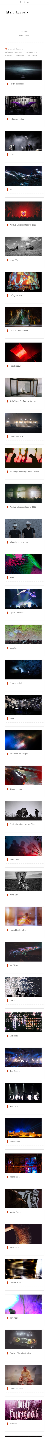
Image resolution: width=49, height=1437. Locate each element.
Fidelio (12, 154)
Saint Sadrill (14, 1247)
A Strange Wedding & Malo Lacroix (24, 472)
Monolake (14, 1036)
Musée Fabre (15, 1212)
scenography (30, 52)
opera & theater (15, 49)
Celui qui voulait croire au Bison (23, 824)
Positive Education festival (20, 1353)
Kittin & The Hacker (17, 613)
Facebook (20, 2)
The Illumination (16, 1388)
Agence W (14, 1106)
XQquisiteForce (16, 789)
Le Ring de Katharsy (18, 119)
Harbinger (14, 1318)
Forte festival (15, 1142)
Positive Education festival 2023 (23, 225)
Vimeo (24, 2)
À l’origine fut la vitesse (19, 542)
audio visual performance (13, 52)
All (6, 49)
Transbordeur (15, 366)
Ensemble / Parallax (18, 930)
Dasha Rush (15, 1177)
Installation (8, 55)
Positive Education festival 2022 (23, 507)
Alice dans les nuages (19, 754)
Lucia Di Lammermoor (19, 331)
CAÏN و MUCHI (16, 295)
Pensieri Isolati (16, 683)
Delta (12, 718)
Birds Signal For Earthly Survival (23, 401)
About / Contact (24, 35)
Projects (24, 31)
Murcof (12, 1001)
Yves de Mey (15, 1283)
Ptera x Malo (15, 859)
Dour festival (15, 1071)
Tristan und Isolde (17, 84)
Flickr (28, 2)
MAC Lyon (14, 965)
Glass (12, 577)
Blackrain (13, 1424)
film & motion (32, 55)
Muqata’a (14, 648)
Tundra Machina (16, 436)
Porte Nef (14, 895)
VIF (11, 190)
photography (20, 55)
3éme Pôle (14, 260)
